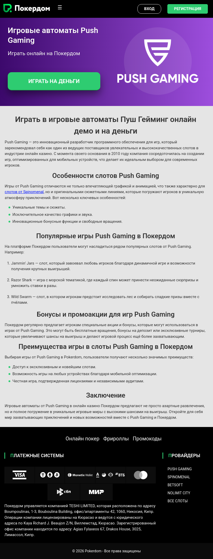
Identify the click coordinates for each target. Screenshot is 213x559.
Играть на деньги (54, 81)
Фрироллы (116, 438)
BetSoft (175, 485)
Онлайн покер (82, 438)
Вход (149, 8)
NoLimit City (179, 493)
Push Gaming (180, 469)
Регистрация (187, 8)
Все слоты (178, 501)
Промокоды (147, 438)
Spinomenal (179, 477)
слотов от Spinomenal (24, 192)
